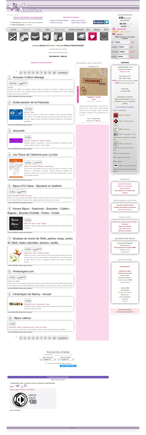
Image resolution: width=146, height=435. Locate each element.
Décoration (27, 140)
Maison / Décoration (45, 140)
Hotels (32, 112)
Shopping (43, 223)
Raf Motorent (127, 115)
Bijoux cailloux (22, 317)
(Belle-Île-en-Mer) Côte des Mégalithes (27, 22)
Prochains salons (125, 282)
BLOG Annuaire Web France (127, 83)
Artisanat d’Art (35, 140)
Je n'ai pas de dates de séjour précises (59, 363)
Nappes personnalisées (124, 157)
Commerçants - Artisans (15, 327)
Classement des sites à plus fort (126, 80)
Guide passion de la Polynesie (31, 102)
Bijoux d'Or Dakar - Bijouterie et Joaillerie (37, 185)
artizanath (19, 130)
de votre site (125, 99)
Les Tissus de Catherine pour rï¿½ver (35, 154)
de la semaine (125, 252)
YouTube (22, 389)
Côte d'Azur (22, 24)
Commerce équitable (43, 253)
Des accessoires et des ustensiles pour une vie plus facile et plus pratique (124, 168)
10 (54, 72)
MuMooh (120, 161)
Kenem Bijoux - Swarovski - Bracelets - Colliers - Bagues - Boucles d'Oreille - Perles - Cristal (39, 210)
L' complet (125, 67)
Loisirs (38, 223)
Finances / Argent (14, 389)
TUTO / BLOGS (30, 389)
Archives (124, 192)
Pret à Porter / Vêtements (37, 166)
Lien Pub (124, 301)
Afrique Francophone (14, 195)
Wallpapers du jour (125, 249)
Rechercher (68, 366)
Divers (34, 253)
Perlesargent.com (23, 271)
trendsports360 (122, 110)
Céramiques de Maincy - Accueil (32, 294)
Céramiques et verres (30, 304)
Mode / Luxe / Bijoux (26, 195)
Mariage (10, 87)
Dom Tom (26, 112)
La (125, 91)
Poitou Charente (49, 166)
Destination (48, 354)
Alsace (48, 304)
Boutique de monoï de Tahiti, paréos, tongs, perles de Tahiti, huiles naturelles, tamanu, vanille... (40, 240)
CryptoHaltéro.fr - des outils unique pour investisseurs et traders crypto (124, 137)
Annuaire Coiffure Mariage (28, 77)
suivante (63, 72)
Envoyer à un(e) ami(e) (125, 292)
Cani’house (127, 129)
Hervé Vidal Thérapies (124, 153)
